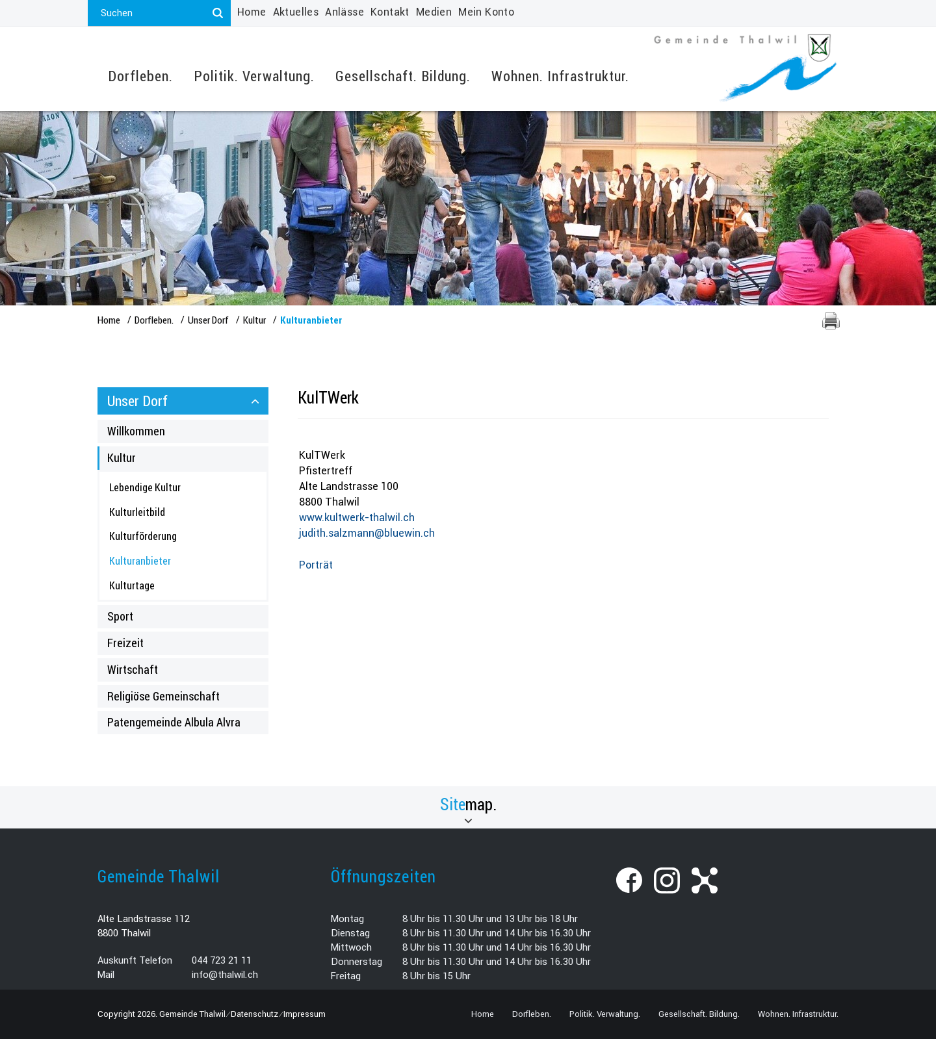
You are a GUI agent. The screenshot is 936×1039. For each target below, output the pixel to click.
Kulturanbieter (167, 560)
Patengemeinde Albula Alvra (173, 722)
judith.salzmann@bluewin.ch (367, 533)
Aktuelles (296, 12)
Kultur (121, 457)
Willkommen (136, 431)
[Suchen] (218, 13)
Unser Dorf (137, 400)
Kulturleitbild (137, 512)
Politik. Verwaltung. (254, 76)
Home (251, 12)
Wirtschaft (132, 669)
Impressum (304, 1014)
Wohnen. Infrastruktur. (560, 76)
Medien (434, 12)
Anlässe (344, 12)
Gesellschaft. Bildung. (403, 76)
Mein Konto (486, 12)
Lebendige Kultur (145, 487)
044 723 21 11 (222, 960)
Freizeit (125, 642)
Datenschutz (254, 1014)
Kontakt (390, 12)
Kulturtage (132, 585)
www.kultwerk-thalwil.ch (357, 517)
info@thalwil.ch (225, 975)
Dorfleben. (140, 76)
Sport (120, 616)
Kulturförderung (143, 536)
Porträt (316, 565)
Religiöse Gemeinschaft (163, 696)
